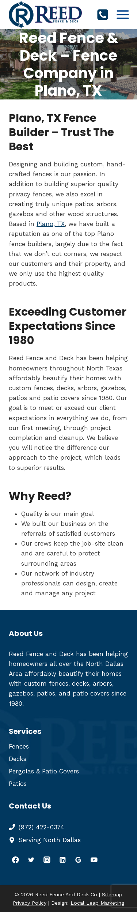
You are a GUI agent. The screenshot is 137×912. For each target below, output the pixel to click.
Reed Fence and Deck (41, 653)
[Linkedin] (62, 860)
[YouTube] (94, 860)
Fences (19, 746)
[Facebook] (15, 860)
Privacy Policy (29, 903)
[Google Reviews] (78, 860)
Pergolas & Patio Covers (44, 771)
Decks (17, 758)
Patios (18, 783)
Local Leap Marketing (97, 903)
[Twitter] (31, 860)
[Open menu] (123, 14)
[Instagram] (47, 860)
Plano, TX (51, 223)
